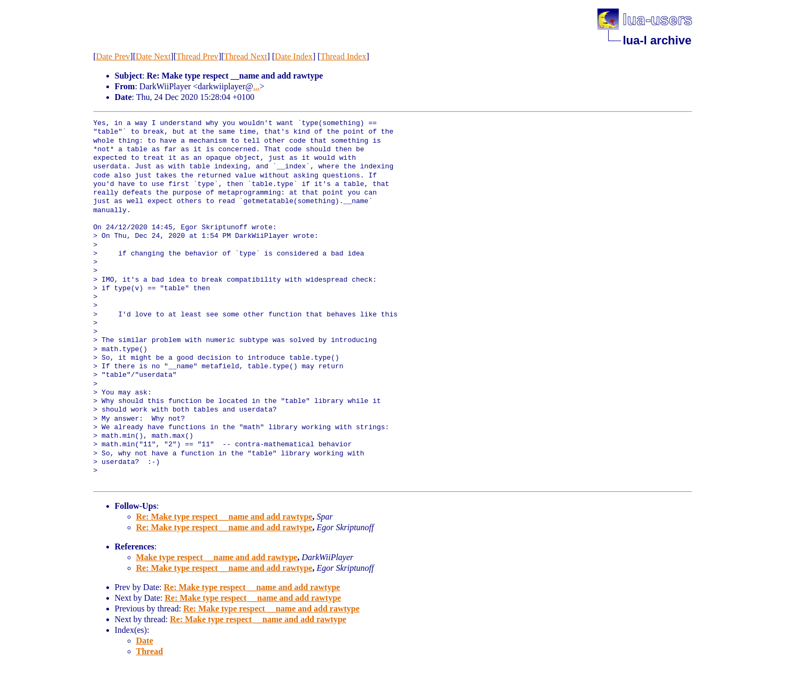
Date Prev (113, 56)
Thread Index (344, 56)
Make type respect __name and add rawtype (217, 557)
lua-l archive (657, 40)
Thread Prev (197, 56)
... (256, 86)
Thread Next (245, 56)
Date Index (294, 56)
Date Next (153, 56)
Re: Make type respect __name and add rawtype (224, 516)
